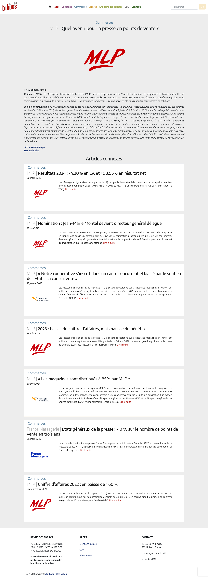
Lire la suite (71, 189)
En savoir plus (31, 150)
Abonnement (86, 555)
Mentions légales (88, 543)
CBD (127, 6)
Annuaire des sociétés (110, 6)
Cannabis (136, 6)
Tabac (56, 6)
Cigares (93, 6)
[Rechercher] (184, 7)
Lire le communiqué (34, 147)
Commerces (80, 6)
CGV (81, 549)
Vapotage (67, 6)
